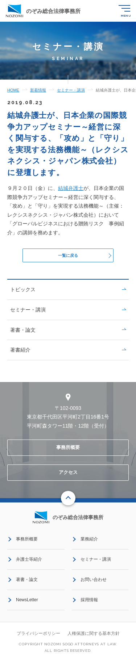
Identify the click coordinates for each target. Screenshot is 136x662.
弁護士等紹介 (29, 561)
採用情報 (89, 601)
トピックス (68, 292)
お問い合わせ (94, 581)
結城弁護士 (70, 188)
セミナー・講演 (68, 312)
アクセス (68, 474)
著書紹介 (68, 352)
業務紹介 (89, 541)
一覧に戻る (68, 256)
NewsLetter (27, 601)
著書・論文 (68, 332)
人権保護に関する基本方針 (93, 635)
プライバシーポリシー (38, 635)
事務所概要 (68, 450)
